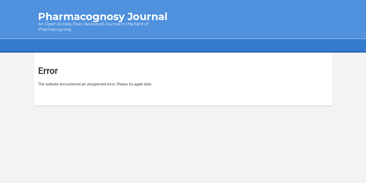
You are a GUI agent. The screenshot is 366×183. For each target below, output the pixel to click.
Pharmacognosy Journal (102, 16)
